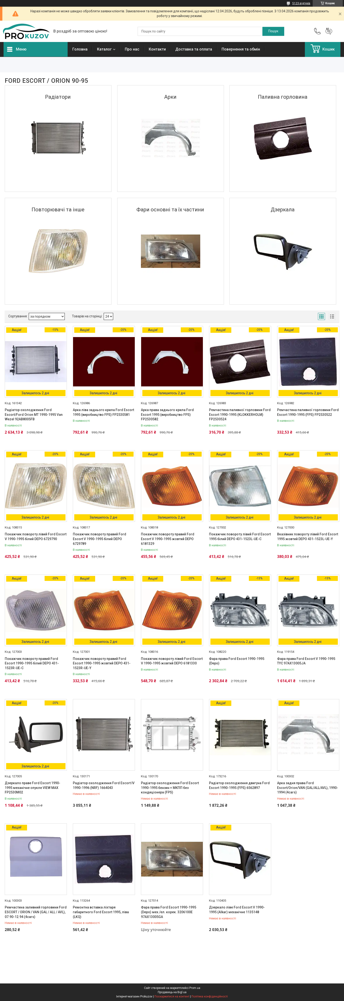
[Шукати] (273, 31)
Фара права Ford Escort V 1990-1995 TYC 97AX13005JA (306, 661)
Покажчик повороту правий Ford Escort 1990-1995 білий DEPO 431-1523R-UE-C (32, 663)
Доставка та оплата (193, 49)
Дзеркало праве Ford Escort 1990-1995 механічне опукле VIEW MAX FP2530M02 (32, 787)
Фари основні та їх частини (170, 210)
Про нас (132, 49)
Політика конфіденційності (209, 996)
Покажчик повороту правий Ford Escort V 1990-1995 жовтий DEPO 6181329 (167, 538)
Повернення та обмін (241, 49)
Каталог (104, 49)
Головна (80, 49)
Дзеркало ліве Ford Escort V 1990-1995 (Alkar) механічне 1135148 (237, 909)
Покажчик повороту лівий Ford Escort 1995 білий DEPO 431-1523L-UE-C (240, 536)
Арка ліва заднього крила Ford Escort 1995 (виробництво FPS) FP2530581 (103, 412)
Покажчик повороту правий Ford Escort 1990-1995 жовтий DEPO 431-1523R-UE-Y (101, 663)
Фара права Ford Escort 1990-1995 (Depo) (236, 661)
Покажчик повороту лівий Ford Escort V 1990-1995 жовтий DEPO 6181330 (172, 661)
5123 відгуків (301, 3)
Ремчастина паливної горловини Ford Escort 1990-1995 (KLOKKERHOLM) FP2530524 (240, 414)
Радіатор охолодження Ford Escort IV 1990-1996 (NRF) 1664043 (104, 785)
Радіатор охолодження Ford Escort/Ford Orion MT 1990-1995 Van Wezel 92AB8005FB (34, 414)
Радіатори (58, 97)
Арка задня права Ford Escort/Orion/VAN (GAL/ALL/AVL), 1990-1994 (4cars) (307, 787)
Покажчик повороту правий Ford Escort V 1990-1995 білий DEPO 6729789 (99, 538)
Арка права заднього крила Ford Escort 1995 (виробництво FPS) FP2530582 (167, 414)
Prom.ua (194, 988)
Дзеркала (283, 210)
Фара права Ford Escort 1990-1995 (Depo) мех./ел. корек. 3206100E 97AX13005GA (168, 911)
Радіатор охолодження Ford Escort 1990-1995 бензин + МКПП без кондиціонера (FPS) (170, 787)
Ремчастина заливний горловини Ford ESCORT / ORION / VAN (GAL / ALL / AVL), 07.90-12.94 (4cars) (36, 911)
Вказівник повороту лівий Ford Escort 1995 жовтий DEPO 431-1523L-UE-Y (307, 536)
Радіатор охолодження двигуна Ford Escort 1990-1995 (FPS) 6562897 (239, 785)
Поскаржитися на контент (171, 996)
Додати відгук (328, 31)
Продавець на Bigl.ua (172, 992)
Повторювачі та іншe (58, 210)
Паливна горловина (282, 97)
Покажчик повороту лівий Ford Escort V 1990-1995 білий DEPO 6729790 (35, 536)
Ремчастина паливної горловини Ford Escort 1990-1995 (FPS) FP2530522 (308, 412)
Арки (170, 97)
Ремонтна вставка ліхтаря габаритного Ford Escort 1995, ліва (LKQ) (101, 911)
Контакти (157, 49)
